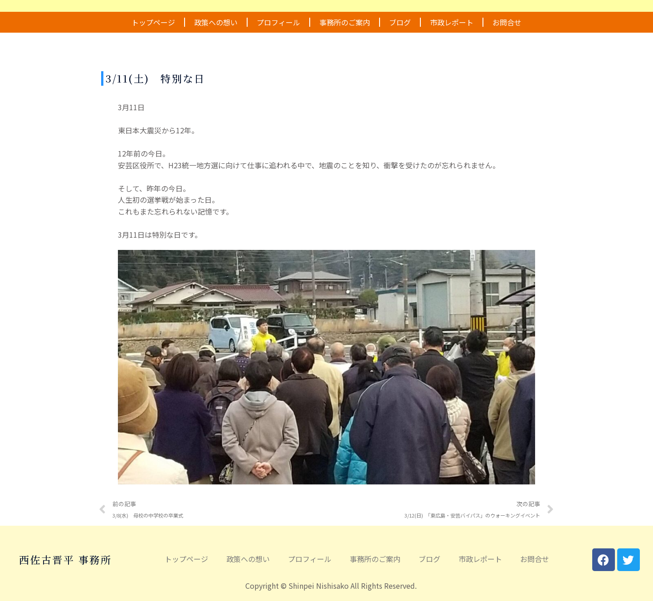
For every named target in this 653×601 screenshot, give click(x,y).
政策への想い (216, 22)
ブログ (400, 22)
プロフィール (278, 22)
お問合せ (506, 22)
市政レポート (451, 22)
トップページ (153, 22)
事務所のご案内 (344, 22)
